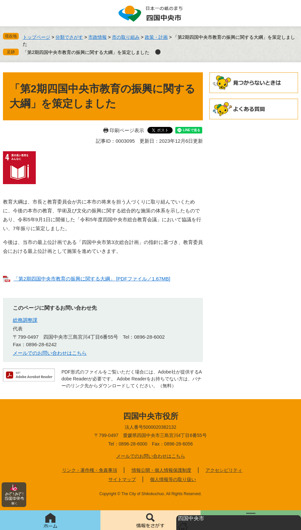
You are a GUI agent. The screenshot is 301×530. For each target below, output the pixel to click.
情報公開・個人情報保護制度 (161, 470)
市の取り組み (126, 37)
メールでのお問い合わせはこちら (50, 353)
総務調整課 (25, 320)
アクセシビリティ (223, 470)
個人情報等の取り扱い (173, 479)
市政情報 (97, 37)
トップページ (36, 37)
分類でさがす (69, 37)
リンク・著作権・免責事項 (89, 470)
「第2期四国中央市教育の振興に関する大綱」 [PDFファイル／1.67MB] (91, 278)
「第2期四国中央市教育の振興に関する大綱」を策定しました (86, 52)
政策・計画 (156, 37)
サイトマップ (122, 479)
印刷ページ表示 (127, 130)
